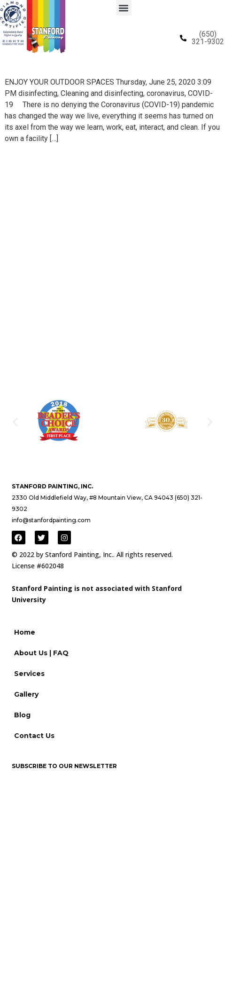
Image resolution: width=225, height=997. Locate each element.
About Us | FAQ (41, 653)
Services (29, 673)
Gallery (26, 694)
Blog (22, 715)
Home (24, 632)
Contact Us (34, 735)
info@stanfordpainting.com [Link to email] (51, 520)
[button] (124, 8)
